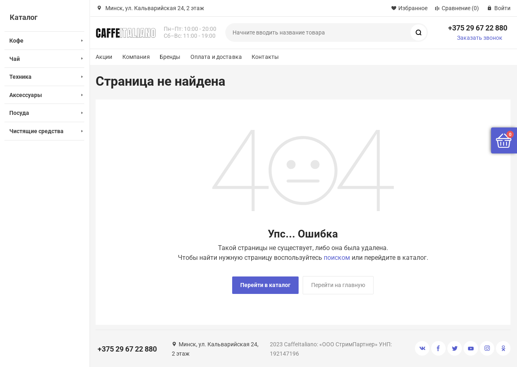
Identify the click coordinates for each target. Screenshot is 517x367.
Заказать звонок (479, 38)
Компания (136, 57)
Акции (104, 57)
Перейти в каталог (265, 285)
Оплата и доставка (216, 57)
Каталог (24, 17)
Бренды (170, 57)
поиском (337, 257)
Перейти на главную (338, 285)
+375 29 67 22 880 (477, 28)
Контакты (265, 57)
